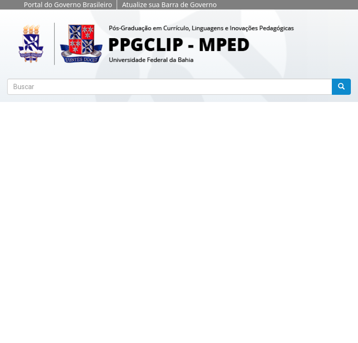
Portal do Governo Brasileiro (68, 4)
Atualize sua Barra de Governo (169, 4)
